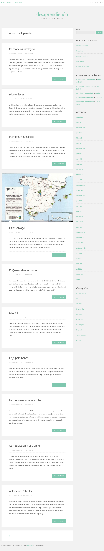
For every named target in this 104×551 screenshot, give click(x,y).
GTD (77, 298)
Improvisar (99, 97)
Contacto (18, 3)
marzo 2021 (79, 274)
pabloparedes (29, 53)
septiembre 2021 (80, 248)
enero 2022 (79, 227)
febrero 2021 (79, 279)
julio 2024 (79, 133)
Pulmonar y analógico (21, 136)
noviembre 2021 (80, 237)
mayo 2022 (79, 206)
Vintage (78, 340)
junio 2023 (79, 154)
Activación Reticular (20, 491)
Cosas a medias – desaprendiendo (85, 79)
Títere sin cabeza (81, 335)
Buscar (78, 29)
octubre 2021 (79, 243)
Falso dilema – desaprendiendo (84, 93)
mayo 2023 (79, 159)
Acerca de (10, 3)
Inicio (3, 3)
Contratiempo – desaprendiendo (85, 97)
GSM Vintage (17, 228)
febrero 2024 (79, 138)
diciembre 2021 (80, 232)
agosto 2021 (79, 253)
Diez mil (13, 312)
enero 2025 (79, 122)
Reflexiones (79, 319)
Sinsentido (79, 330)
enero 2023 (79, 180)
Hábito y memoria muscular (25, 400)
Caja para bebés (18, 358)
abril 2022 (79, 211)
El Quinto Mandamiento (23, 270)
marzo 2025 (79, 117)
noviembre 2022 (80, 185)
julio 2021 (79, 258)
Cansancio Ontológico (22, 49)
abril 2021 (79, 269)
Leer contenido (59, 79)
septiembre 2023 (80, 148)
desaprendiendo (52, 14)
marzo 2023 (79, 169)
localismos (79, 304)
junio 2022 (79, 201)
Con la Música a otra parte (24, 445)
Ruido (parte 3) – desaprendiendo (85, 86)
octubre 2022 (79, 190)
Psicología (79, 314)
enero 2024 (79, 143)
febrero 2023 (79, 175)
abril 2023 (79, 164)
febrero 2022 (79, 222)
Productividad (80, 309)
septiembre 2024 (80, 127)
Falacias (97, 93)
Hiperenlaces (16, 94)
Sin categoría (80, 325)
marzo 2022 (79, 217)
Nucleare (30, 545)
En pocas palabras (81, 293)
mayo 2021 (79, 264)
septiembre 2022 (80, 196)
